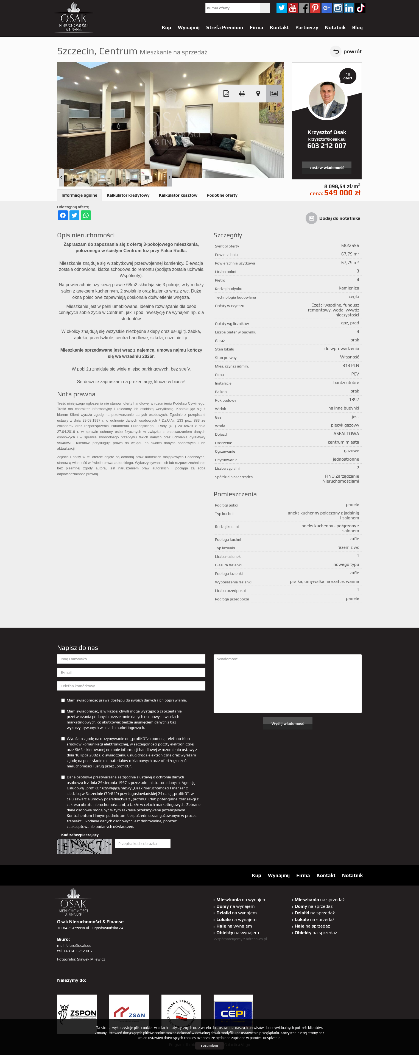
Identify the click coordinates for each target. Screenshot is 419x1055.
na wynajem (241, 899)
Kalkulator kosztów (178, 195)
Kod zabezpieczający (80, 835)
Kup (166, 27)
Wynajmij (189, 27)
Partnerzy (307, 27)
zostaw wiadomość (327, 167)
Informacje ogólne (79, 195)
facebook (304, 8)
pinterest (315, 8)
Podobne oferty (222, 195)
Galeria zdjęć (274, 93)
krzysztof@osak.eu (327, 139)
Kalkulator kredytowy (128, 195)
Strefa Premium (224, 27)
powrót (352, 51)
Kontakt (279, 27)
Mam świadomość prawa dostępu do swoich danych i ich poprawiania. (124, 700)
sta (338, 8)
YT (293, 8)
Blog (357, 27)
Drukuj (242, 93)
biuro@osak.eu (78, 945)
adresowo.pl (256, 939)
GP (327, 8)
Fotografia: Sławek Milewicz (81, 959)
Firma (256, 27)
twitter (281, 8)
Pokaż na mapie (258, 93)
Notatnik (335, 27)
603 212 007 (327, 145)
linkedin (349, 8)
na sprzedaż (320, 899)
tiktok (360, 8)
